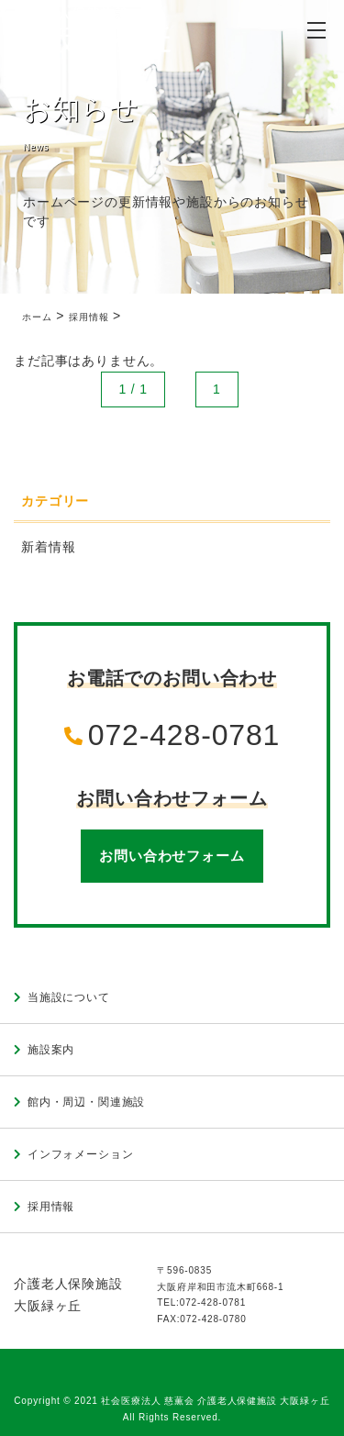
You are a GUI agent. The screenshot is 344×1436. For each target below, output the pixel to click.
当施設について (69, 997)
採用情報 (51, 1206)
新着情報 (48, 547)
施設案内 (51, 1049)
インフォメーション (81, 1154)
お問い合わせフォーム (171, 855)
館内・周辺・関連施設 (86, 1102)
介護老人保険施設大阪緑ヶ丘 (68, 1295)
